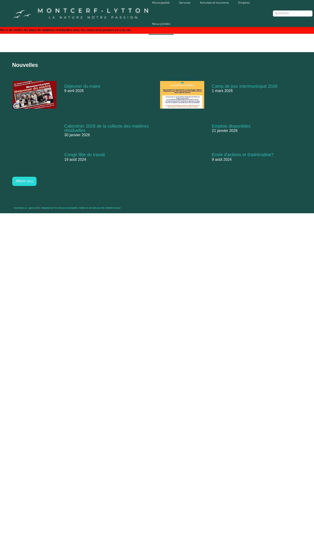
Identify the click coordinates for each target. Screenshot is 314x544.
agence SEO (34, 539)
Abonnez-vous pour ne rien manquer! (278, 488)
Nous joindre (158, 31)
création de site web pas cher (92, 539)
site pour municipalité (67, 539)
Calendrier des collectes (158, 501)
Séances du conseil (155, 492)
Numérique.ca (20, 539)
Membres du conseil (156, 488)
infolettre (112, 539)
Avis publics (150, 483)
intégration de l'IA (48, 539)
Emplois (245, 10)
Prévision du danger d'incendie (276, 510)
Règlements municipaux (158, 497)
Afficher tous (25, 440)
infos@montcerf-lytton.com (208, 505)
